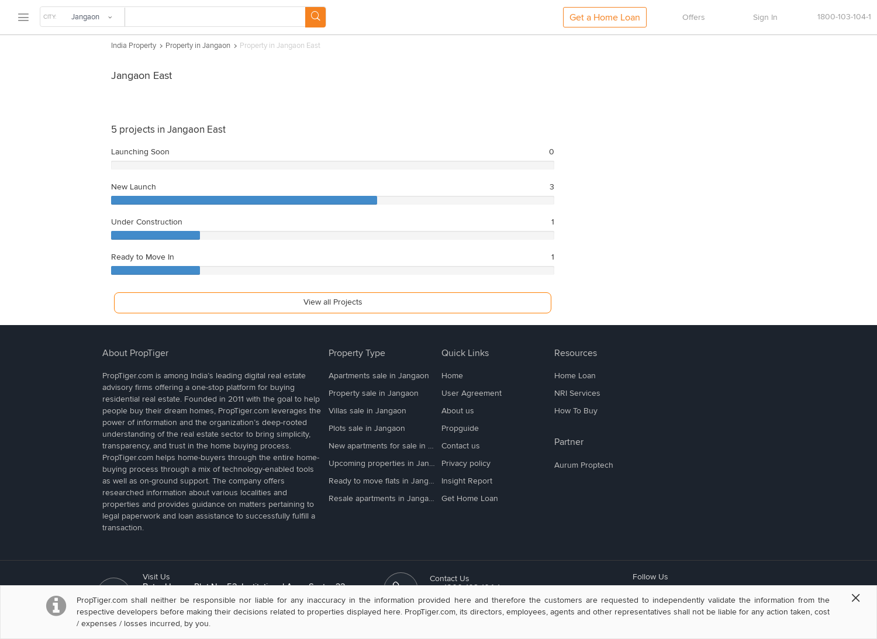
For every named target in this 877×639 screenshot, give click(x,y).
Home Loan (575, 376)
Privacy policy (466, 463)
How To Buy (576, 411)
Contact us (460, 446)
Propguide (460, 428)
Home (452, 376)
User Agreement (471, 393)
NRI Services (577, 393)
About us (457, 411)
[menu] (23, 17)
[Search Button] (315, 17)
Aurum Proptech (583, 465)
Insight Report (466, 481)
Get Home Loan (469, 498)
